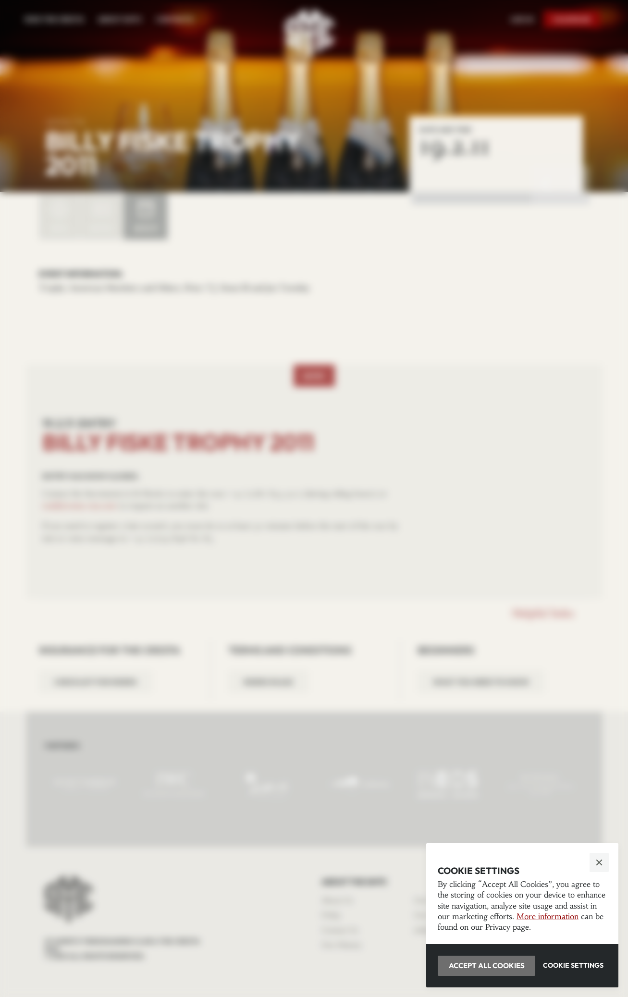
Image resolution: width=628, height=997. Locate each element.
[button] (314, 498)
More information (548, 916)
